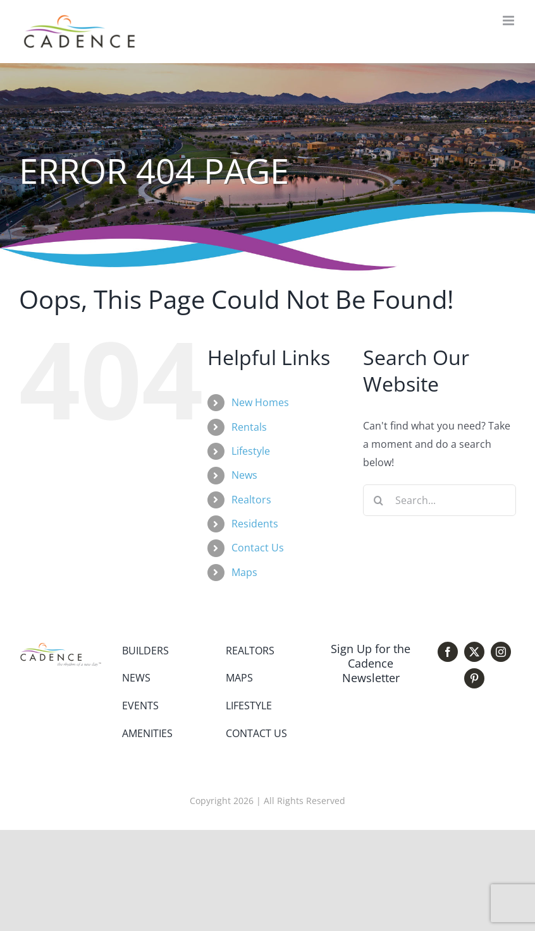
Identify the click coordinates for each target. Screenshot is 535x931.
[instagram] (501, 652)
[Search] (379, 500)
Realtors (251, 500)
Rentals (249, 427)
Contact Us (257, 548)
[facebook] (448, 652)
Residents (254, 524)
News (244, 475)
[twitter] (474, 652)
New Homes (260, 402)
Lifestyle (250, 451)
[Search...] (439, 500)
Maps (244, 572)
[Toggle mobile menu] (509, 20)
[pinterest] (474, 678)
